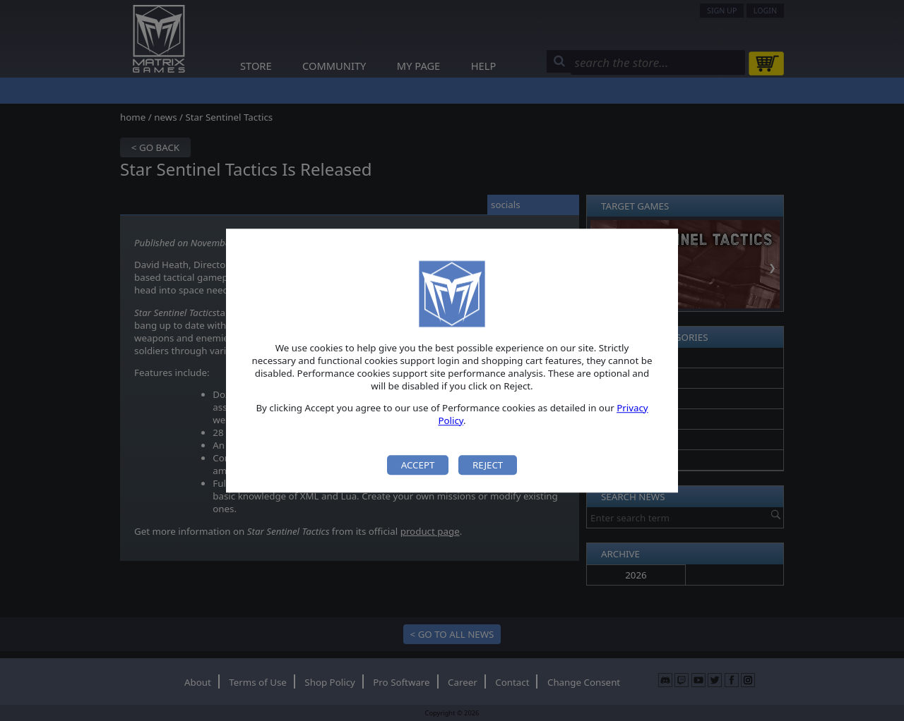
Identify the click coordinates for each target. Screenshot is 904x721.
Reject (487, 465)
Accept (418, 465)
